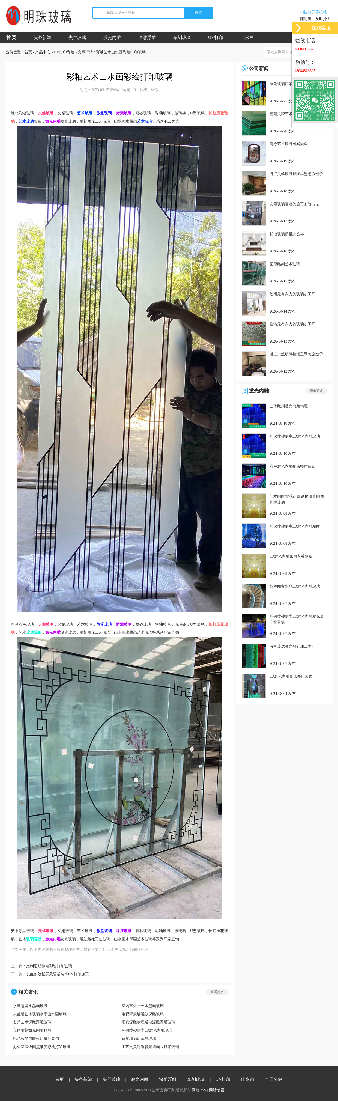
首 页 (11, 39)
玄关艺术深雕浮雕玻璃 (32, 1022)
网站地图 (216, 1090)
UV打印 (215, 37)
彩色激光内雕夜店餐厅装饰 (36, 1039)
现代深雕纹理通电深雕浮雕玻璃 (148, 1022)
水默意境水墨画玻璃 (30, 1006)
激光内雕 (112, 37)
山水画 (247, 37)
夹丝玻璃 (77, 37)
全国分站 (273, 1079)
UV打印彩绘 (64, 52)
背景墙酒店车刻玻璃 (139, 1039)
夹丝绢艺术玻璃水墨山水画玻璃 (40, 1014)
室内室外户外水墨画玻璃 (143, 1006)
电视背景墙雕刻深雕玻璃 (143, 1014)
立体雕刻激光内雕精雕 (32, 1030)
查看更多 (217, 992)
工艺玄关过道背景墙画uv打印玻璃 (150, 1047)
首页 (28, 52)
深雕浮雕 (147, 37)
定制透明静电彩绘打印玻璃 (49, 966)
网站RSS (199, 1090)
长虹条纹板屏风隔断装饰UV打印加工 (57, 974)
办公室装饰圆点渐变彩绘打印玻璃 (41, 1047)
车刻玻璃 (182, 37)
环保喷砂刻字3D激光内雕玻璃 (147, 1030)
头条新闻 (42, 37)
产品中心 (42, 52)
